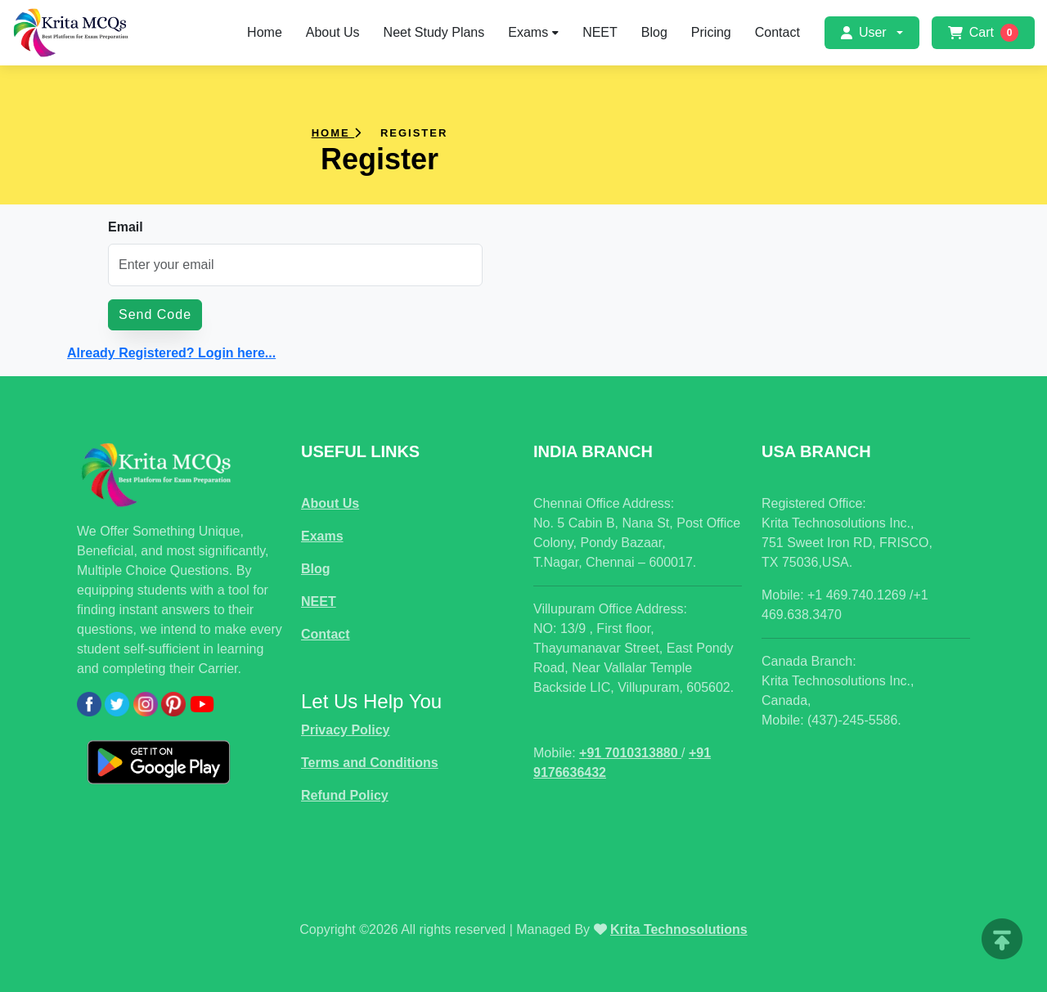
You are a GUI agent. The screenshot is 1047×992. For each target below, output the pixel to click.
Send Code (155, 314)
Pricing (711, 32)
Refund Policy (345, 795)
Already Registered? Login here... (171, 353)
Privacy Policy (345, 730)
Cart (983, 33)
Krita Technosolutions (679, 929)
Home (264, 32)
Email (125, 227)
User (864, 32)
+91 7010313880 (630, 753)
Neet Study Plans (434, 32)
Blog (654, 32)
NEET (600, 32)
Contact (777, 32)
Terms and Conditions (369, 763)
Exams (533, 32)
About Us (333, 32)
